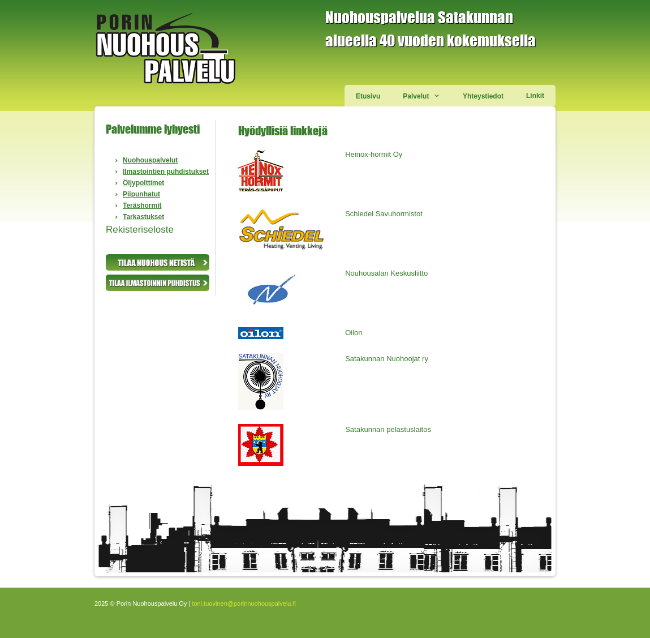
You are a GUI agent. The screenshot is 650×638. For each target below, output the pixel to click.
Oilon (353, 332)
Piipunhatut (141, 194)
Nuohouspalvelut (150, 160)
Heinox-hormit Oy (373, 154)
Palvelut (427, 95)
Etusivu (368, 96)
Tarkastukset (143, 217)
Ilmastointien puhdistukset (166, 171)
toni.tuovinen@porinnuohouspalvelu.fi (244, 603)
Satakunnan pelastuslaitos (388, 429)
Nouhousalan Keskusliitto (386, 273)
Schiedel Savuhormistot (384, 213)
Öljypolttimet (143, 183)
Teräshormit (142, 205)
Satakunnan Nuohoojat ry (386, 358)
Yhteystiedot (483, 96)
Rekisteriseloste (140, 229)
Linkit (535, 96)
